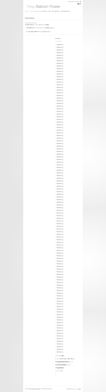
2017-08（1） (60, 218)
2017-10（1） (60, 212)
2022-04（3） (60, 103)
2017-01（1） (60, 236)
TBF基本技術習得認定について (63, 364)
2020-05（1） (60, 154)
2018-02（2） (60, 204)
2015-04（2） (60, 290)
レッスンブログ (59, 370)
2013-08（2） (60, 343)
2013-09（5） (60, 341)
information (58, 41)
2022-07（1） (60, 97)
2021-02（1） (60, 130)
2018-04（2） (60, 199)
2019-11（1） (60, 164)
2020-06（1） (60, 151)
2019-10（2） (60, 167)
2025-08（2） (60, 49)
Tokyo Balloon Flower (34, 388)
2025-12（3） (60, 47)
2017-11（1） (60, 210)
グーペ (75, 388)
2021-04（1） (60, 124)
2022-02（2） (60, 105)
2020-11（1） (60, 138)
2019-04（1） (60, 183)
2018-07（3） (60, 196)
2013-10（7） (60, 338)
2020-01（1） (60, 159)
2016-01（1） (60, 266)
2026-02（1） (60, 44)
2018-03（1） (60, 202)
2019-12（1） (60, 162)
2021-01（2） (60, 132)
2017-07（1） (60, 220)
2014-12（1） (60, 301)
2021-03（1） (60, 127)
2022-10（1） (60, 89)
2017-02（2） (60, 234)
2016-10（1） (60, 244)
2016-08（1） (60, 247)
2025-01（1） (60, 52)
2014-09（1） (60, 309)
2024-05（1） (60, 60)
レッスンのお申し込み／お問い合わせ (64, 358)
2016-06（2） (60, 252)
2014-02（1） (60, 327)
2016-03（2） (60, 260)
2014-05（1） (60, 319)
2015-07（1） (60, 282)
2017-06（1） (60, 223)
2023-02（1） (60, 79)
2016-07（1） (60, 250)
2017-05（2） (60, 226)
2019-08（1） (60, 172)
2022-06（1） (60, 100)
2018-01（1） (60, 207)
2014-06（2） (60, 317)
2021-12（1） (60, 111)
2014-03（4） (60, 325)
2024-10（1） (60, 55)
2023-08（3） (60, 73)
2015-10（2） (60, 274)
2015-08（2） (60, 279)
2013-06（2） (60, 349)
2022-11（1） (60, 87)
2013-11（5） (60, 335)
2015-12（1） (60, 268)
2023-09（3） (60, 71)
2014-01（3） (60, 330)
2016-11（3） (60, 242)
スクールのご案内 (59, 355)
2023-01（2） (60, 81)
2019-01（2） (60, 188)
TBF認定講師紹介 (59, 367)
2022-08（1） (60, 95)
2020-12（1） (60, 135)
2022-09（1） (60, 92)
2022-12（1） (60, 84)
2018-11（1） (60, 191)
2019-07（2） (60, 175)
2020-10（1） (60, 140)
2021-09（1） (60, 116)
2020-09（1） (60, 143)
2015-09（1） (60, 277)
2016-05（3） (60, 255)
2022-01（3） (60, 108)
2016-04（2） (60, 258)
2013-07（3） (60, 346)
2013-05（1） (60, 351)
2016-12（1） (60, 239)
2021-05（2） (60, 122)
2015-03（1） (60, 293)
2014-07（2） (60, 314)
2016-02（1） (60, 263)
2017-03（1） (60, 231)
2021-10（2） (60, 113)
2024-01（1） (60, 68)
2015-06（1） (60, 285)
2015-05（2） (60, 287)
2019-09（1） (60, 170)
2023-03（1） (60, 76)
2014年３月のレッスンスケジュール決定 (37, 24)
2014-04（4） (60, 322)
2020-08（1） (60, 146)
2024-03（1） (60, 65)
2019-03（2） (60, 186)
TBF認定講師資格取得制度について (64, 361)
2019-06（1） (60, 178)
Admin (79, 388)
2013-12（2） (60, 333)
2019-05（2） (60, 180)
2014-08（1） (60, 311)
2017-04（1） (60, 228)
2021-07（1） (60, 119)
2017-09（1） (60, 215)
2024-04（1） (60, 63)
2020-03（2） (60, 156)
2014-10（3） (60, 306)
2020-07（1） (60, 148)
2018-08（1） (60, 194)
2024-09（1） (60, 57)
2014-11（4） (60, 303)
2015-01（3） (60, 298)
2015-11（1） (60, 271)
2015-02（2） (60, 295)
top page (57, 38)
